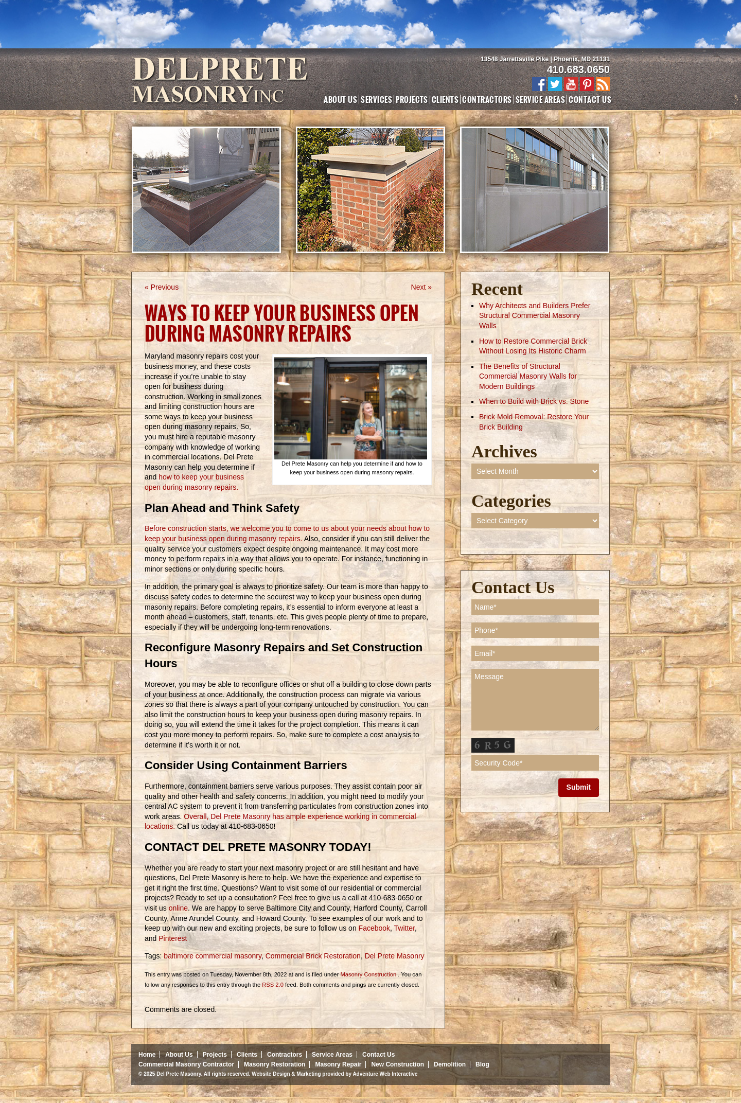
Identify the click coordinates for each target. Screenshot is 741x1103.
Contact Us (590, 99)
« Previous (162, 287)
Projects (412, 99)
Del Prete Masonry (395, 956)
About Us (340, 99)
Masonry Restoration (274, 1064)
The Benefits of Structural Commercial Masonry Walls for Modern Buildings (528, 376)
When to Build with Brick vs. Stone (534, 401)
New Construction (397, 1064)
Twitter (403, 928)
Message (535, 700)
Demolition (450, 1064)
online (177, 908)
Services (376, 99)
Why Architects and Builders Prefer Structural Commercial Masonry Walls (534, 315)
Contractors (486, 99)
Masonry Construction (368, 974)
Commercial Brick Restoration (313, 956)
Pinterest (171, 938)
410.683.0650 (578, 69)
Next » (421, 287)
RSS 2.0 (273, 985)
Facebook (373, 928)
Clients (445, 99)
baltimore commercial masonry (212, 956)
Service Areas (540, 99)
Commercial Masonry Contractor (186, 1064)
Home (146, 1054)
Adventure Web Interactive (384, 1074)
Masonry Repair (338, 1064)
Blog (482, 1064)
